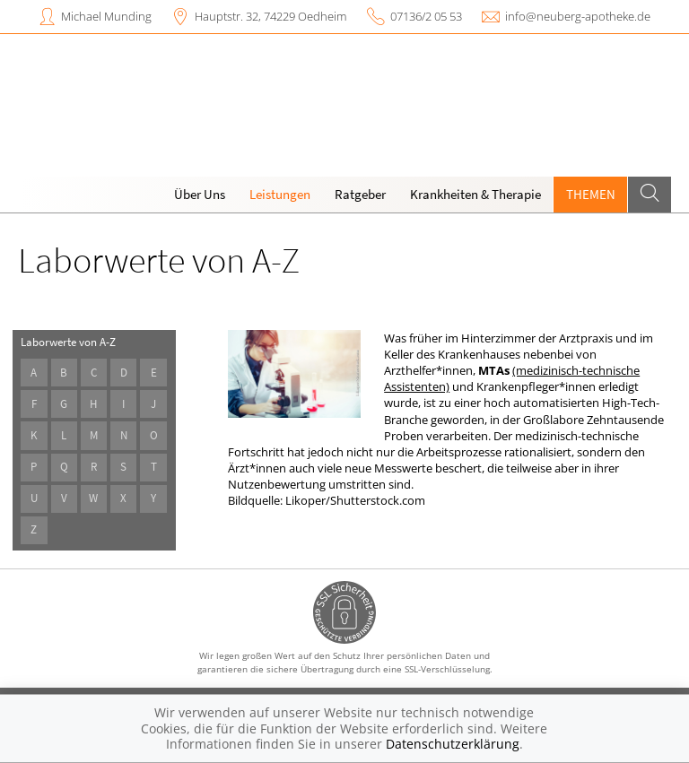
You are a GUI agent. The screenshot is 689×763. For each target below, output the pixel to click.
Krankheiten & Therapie (475, 194)
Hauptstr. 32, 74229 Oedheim (270, 16)
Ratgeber (360, 194)
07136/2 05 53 (426, 16)
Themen (590, 194)
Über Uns (199, 194)
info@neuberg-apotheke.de (577, 16)
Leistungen (279, 194)
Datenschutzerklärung (452, 743)
